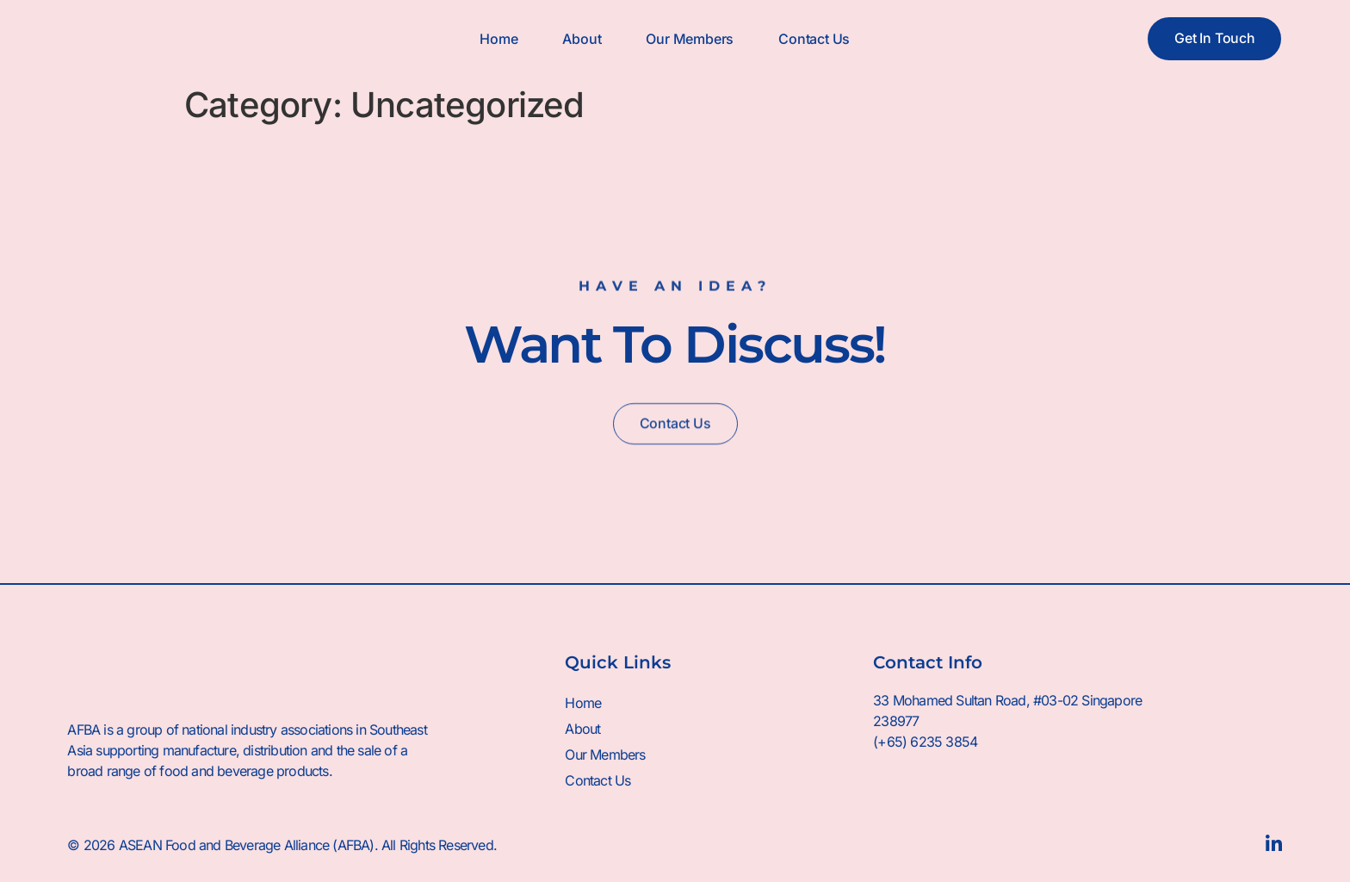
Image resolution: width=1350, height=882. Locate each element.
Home (498, 38)
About (581, 38)
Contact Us (814, 38)
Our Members (690, 38)
